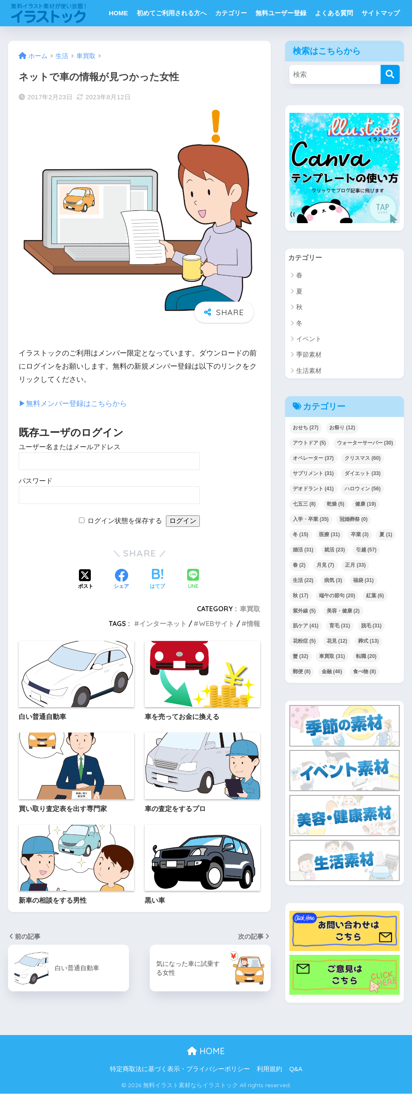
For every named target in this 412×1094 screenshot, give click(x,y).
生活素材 (309, 371)
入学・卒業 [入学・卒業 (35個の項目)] (311, 520)
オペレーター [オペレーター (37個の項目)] (313, 459)
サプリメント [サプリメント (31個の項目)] (313, 474)
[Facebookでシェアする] (121, 579)
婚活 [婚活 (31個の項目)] (303, 550)
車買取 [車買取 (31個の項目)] (332, 657)
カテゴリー (231, 13)
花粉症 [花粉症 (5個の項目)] (304, 641)
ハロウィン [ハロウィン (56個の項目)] (363, 489)
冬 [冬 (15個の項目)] (300, 535)
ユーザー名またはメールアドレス (70, 446)
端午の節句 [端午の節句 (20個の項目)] (337, 596)
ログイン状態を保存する (124, 520)
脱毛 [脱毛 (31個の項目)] (371, 626)
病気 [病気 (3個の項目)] (333, 580)
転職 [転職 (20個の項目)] (366, 657)
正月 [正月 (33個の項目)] (355, 565)
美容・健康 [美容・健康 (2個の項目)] (343, 611)
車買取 (250, 608)
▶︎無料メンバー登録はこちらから (73, 404)
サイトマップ (381, 13)
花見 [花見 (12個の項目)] (337, 641)
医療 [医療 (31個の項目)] (329, 535)
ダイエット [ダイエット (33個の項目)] (363, 474)
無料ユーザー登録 (280, 13)
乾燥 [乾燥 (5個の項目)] (336, 504)
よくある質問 (334, 13)
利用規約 (269, 1069)
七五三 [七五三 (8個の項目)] (304, 504)
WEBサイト (217, 623)
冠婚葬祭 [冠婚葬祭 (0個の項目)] (353, 520)
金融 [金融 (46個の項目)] (332, 672)
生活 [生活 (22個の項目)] (303, 580)
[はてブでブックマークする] (157, 579)
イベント (309, 339)
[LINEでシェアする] (193, 579)
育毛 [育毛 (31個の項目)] (339, 626)
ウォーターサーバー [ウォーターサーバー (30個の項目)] (365, 443)
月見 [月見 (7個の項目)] (325, 565)
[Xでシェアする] (85, 579)
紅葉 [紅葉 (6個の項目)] (375, 596)
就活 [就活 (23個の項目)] (334, 550)
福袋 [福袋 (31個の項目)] (363, 580)
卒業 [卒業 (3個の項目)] (360, 535)
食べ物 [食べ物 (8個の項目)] (364, 672)
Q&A (296, 1069)
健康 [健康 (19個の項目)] (365, 504)
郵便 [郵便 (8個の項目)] (302, 672)
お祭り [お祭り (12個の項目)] (342, 428)
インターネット (163, 623)
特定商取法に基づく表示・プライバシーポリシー (180, 1069)
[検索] (390, 74)
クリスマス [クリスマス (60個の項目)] (363, 459)
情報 (253, 623)
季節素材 (309, 354)
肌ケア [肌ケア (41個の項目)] (306, 626)
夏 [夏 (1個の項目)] (385, 535)
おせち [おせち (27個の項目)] (306, 428)
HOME (118, 13)
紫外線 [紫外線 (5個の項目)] (304, 611)
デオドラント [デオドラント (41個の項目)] (313, 489)
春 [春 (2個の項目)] (299, 565)
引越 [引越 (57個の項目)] (366, 550)
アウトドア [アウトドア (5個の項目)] (309, 443)
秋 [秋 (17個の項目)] (300, 596)
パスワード (36, 480)
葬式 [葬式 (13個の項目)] (368, 641)
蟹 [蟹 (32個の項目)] (300, 657)
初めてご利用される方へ (172, 13)
